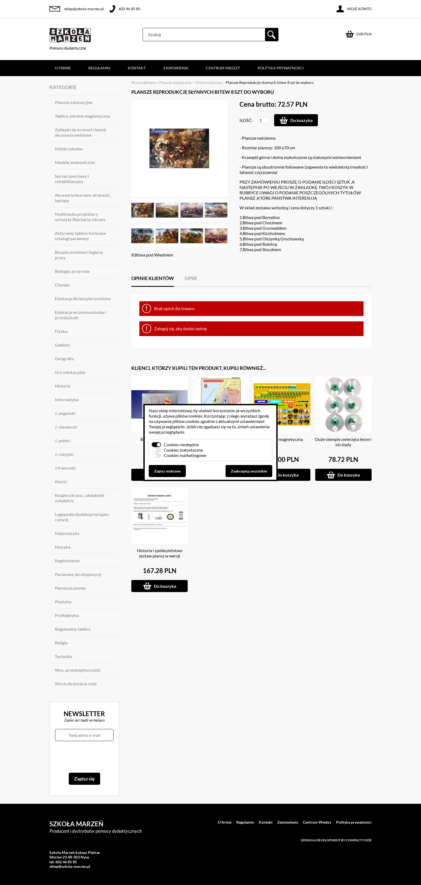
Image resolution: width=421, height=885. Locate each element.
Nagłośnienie (67, 560)
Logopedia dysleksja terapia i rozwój (82, 517)
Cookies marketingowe (185, 455)
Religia (61, 642)
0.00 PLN (364, 34)
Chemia (62, 284)
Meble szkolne (69, 148)
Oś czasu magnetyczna (282, 439)
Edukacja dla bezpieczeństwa (82, 298)
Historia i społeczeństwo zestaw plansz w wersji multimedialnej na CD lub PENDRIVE (159, 558)
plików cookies (188, 415)
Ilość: (246, 120)
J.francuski (65, 467)
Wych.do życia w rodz (76, 683)
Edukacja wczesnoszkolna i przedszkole (80, 315)
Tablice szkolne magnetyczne (82, 115)
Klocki (61, 481)
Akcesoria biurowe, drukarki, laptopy (83, 197)
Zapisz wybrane (167, 471)
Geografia (64, 358)
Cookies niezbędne (181, 444)
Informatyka (67, 399)
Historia (62, 385)
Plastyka (63, 601)
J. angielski (65, 413)
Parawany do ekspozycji (78, 574)
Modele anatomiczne (75, 162)
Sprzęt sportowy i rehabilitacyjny (72, 178)
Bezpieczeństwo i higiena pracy (79, 255)
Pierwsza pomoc (70, 587)
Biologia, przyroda (72, 271)
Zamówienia (175, 68)
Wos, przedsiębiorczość (78, 669)
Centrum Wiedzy (223, 68)
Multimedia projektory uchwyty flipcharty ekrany (80, 216)
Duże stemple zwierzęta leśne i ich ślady (343, 442)
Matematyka (67, 533)
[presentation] (84, 756)
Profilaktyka (67, 615)
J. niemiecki (66, 426)
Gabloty (62, 344)
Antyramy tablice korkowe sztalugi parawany (80, 235)
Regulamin (99, 68)
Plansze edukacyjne (74, 102)
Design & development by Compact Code (336, 840)
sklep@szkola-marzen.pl (84, 8)
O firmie (63, 68)
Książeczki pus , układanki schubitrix (79, 498)
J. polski (62, 440)
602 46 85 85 (129, 8)
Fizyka (61, 331)
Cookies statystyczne (183, 449)
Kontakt (137, 68)
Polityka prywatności (280, 68)
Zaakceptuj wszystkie (249, 471)
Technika (63, 656)
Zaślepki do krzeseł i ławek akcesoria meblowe (80, 132)
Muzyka (62, 546)
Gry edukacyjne (70, 372)
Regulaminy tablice (73, 628)
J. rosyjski (64, 454)
